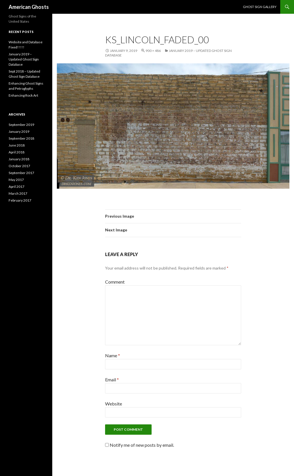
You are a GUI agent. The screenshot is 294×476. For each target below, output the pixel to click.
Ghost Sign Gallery (259, 7)
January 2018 (19, 159)
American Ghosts (29, 7)
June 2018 (17, 145)
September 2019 (21, 124)
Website (113, 403)
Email (112, 379)
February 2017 (20, 200)
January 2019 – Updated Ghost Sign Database (24, 59)
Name (112, 355)
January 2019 (19, 131)
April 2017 (16, 186)
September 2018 (21, 138)
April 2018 (16, 152)
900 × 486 (153, 50)
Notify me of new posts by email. (142, 445)
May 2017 (16, 179)
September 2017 (21, 173)
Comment (115, 281)
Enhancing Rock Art (23, 95)
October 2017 (19, 166)
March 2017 (18, 193)
